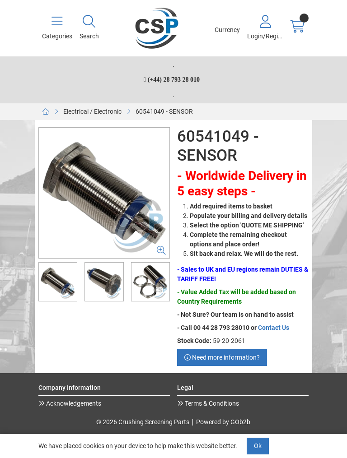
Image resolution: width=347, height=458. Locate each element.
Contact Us (273, 327)
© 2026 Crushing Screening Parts (142, 422)
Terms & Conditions (211, 403)
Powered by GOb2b (223, 422)
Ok (258, 445)
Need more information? (222, 357)
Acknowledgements (73, 403)
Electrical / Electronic (92, 111)
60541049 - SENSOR (164, 111)
